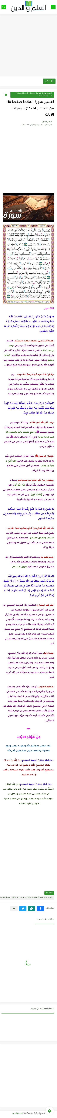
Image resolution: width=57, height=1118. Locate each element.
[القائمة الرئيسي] (53, 7)
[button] (40, 908)
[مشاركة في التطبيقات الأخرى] (14, 908)
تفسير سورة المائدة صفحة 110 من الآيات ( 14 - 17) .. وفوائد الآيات (33, 94)
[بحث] (3, 7)
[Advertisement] (28, 45)
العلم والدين (17, 1113)
